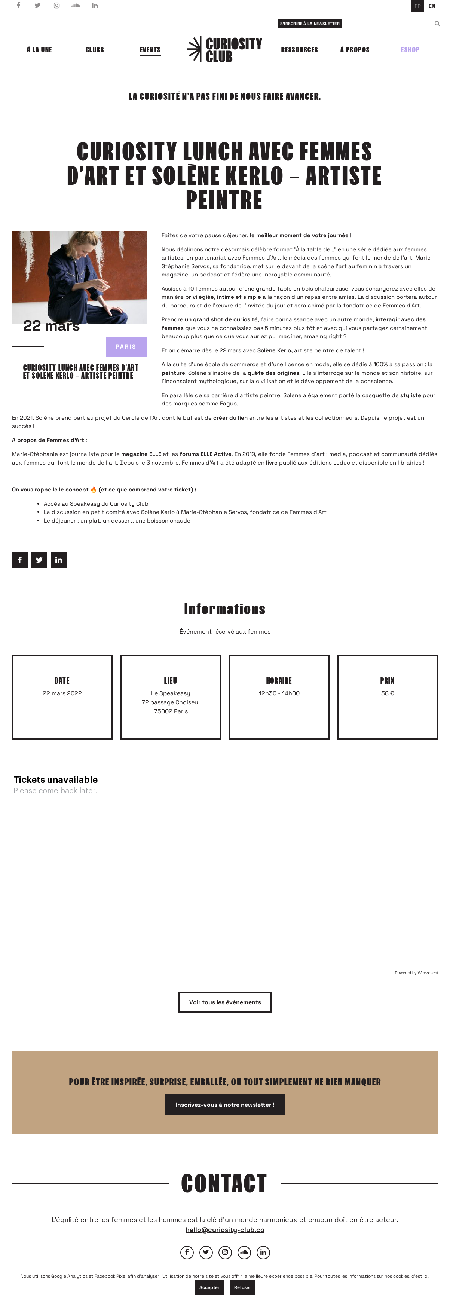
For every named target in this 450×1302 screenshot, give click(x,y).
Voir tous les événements (225, 1002)
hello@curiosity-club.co (225, 1229)
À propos (355, 50)
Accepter (209, 1287)
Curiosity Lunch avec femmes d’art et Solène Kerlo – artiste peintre (81, 372)
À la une (39, 50)
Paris (126, 346)
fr (417, 6)
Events (150, 50)
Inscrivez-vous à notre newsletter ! (225, 1105)
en (432, 6)
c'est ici (419, 1276)
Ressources (299, 50)
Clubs (95, 50)
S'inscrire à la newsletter (310, 23)
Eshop (410, 50)
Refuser (242, 1287)
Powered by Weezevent (416, 973)
